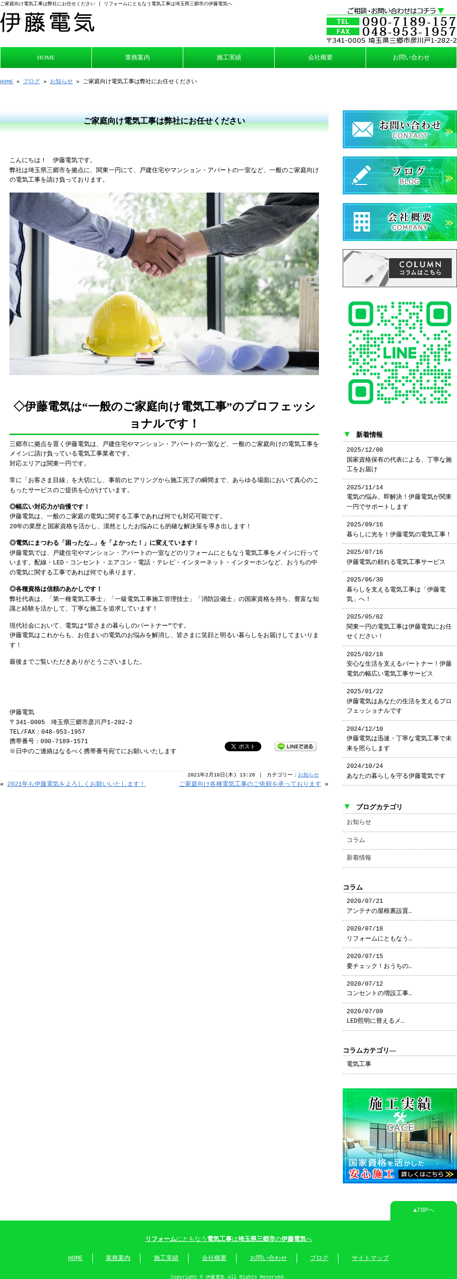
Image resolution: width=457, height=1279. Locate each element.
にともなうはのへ (228, 1233)
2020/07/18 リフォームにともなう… (379, 928)
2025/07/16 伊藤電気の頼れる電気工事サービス (396, 552)
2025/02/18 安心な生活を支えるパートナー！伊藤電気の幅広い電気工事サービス (399, 659)
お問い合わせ (411, 56)
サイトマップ (370, 1252)
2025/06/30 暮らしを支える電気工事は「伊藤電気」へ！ (396, 584)
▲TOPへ (423, 1204)
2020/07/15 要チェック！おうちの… (379, 956)
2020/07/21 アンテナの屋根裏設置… (379, 900)
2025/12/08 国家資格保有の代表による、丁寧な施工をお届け (399, 454)
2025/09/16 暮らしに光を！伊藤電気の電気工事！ (399, 524)
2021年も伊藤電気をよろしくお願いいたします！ (76, 782)
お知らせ (61, 80)
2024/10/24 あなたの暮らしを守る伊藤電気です (396, 765)
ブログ (31, 80)
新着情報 (359, 852)
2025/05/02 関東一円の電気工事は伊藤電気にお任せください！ (399, 621)
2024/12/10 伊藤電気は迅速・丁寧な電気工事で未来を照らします (399, 733)
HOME (46, 56)
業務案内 (137, 56)
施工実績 (229, 56)
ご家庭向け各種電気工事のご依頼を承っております (250, 782)
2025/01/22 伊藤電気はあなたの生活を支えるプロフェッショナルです (399, 696)
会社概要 (320, 56)
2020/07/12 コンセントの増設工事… (379, 983)
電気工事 (359, 1059)
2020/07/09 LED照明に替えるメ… (376, 1011)
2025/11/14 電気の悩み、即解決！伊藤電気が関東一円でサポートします (399, 492)
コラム (356, 835)
